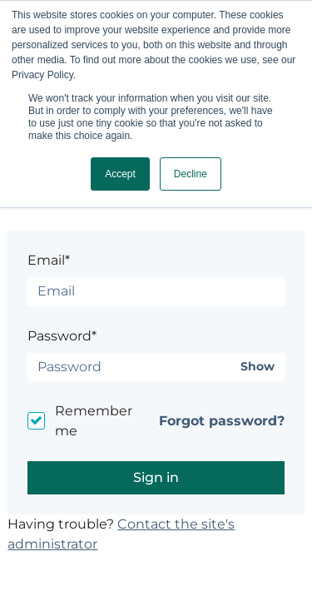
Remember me (93, 421)
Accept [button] (120, 174)
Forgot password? (222, 421)
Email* (48, 260)
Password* (62, 336)
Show (257, 367)
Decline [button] (190, 174)
